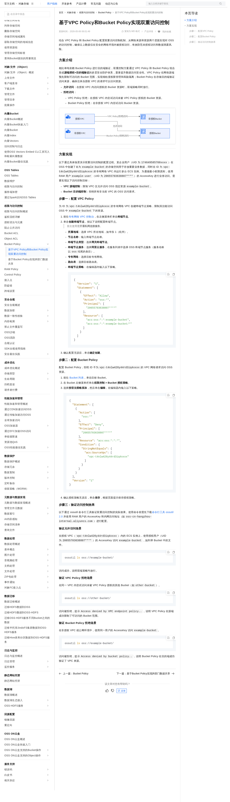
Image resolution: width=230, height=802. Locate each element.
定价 (78, 5)
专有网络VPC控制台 (81, 228)
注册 (206, 6)
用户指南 (52, 15)
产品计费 (81, 15)
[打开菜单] (6, 6)
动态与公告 (111, 15)
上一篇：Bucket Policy (73, 692)
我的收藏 (166, 43)
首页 (61, 24)
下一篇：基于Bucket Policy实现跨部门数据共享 (145, 692)
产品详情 (148, 43)
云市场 (88, 5)
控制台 (197, 6)
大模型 (37, 5)
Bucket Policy (104, 24)
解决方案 (58, 5)
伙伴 (98, 5)
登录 (219, 6)
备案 (189, 6)
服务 (107, 5)
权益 (69, 5)
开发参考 (67, 15)
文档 (181, 6)
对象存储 (24, 15)
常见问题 (96, 15)
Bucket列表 (76, 392)
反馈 (121, 710)
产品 (47, 5)
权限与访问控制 (87, 24)
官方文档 (9, 15)
